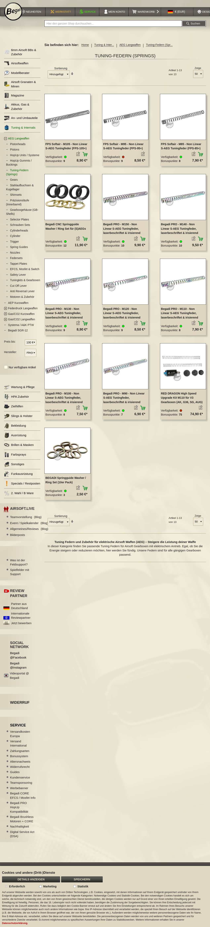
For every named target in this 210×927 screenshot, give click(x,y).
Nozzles (15, 257)
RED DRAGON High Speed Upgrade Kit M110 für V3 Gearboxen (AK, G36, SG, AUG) (182, 403)
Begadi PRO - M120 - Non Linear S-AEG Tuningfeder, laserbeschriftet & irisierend (121, 318)
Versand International (18, 748)
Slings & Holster (18, 421)
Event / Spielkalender (29, 528)
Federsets (16, 263)
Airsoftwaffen (16, 68)
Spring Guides (19, 252)
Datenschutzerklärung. (15, 923)
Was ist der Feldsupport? (19, 567)
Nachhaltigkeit (19, 831)
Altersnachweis (20, 766)
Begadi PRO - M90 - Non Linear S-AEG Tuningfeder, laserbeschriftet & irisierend (123, 403)
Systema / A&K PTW (21, 330)
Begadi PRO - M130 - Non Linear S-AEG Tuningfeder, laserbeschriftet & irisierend (64, 318)
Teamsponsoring (21, 788)
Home (85, 50)
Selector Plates (19, 224)
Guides (15, 777)
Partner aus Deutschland (19, 611)
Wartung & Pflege (19, 392)
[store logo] (13, 16)
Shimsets (16, 200)
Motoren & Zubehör (22, 302)
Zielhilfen (13, 411)
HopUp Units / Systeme (24, 160)
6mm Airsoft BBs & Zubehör (20, 57)
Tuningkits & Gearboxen (25, 285)
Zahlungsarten (19, 756)
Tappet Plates (18, 268)
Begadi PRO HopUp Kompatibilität (19, 812)
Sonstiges (14, 469)
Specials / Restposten (22, 489)
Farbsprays (15, 460)
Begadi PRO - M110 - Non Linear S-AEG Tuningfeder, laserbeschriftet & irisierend (179, 318)
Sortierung (60, 73)
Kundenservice (20, 782)
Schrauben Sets (20, 230)
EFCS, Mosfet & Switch (24, 274)
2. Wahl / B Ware (19, 498)
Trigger (14, 246)
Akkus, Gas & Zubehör (16, 112)
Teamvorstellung (26, 522)
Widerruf (20, 708)
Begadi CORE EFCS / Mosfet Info (23, 800)
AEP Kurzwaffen (18, 308)
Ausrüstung (15, 440)
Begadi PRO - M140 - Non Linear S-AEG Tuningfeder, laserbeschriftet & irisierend (179, 234)
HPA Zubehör (16, 402)
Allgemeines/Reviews (29, 534)
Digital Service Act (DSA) (22, 839)
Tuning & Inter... (104, 50)
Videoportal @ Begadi (19, 680)
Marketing (49, 886)
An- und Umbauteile (21, 123)
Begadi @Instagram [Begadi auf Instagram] (18, 670)
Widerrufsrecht (20, 772)
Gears (14, 184)
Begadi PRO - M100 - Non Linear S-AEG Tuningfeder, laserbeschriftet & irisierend (64, 403)
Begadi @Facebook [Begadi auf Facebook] (18, 660)
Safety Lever (18, 280)
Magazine (14, 100)
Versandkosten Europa (20, 739)
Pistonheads (18, 149)
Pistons (14, 154)
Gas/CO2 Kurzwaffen (21, 319)
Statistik (82, 886)
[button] (176, 16)
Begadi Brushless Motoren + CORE (22, 824)
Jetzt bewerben (21, 628)
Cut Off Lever (18, 291)
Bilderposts (17, 540)
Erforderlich (17, 886)
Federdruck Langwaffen (23, 313)
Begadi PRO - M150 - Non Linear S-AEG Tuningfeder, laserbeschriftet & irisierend (121, 234)
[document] (105, 896)
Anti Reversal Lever (22, 296)
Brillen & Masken (19, 450)
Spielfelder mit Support (19, 577)
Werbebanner (19, 793)
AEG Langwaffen (130, 50)
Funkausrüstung (18, 479)
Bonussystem (19, 761)
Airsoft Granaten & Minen (20, 89)
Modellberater (17, 78)
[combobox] (113, 29)
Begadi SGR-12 (18, 335)
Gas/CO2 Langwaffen (21, 324)
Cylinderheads (19, 235)
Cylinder (15, 241)
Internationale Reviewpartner (21, 621)
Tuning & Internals (19, 132)
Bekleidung (15, 431)
